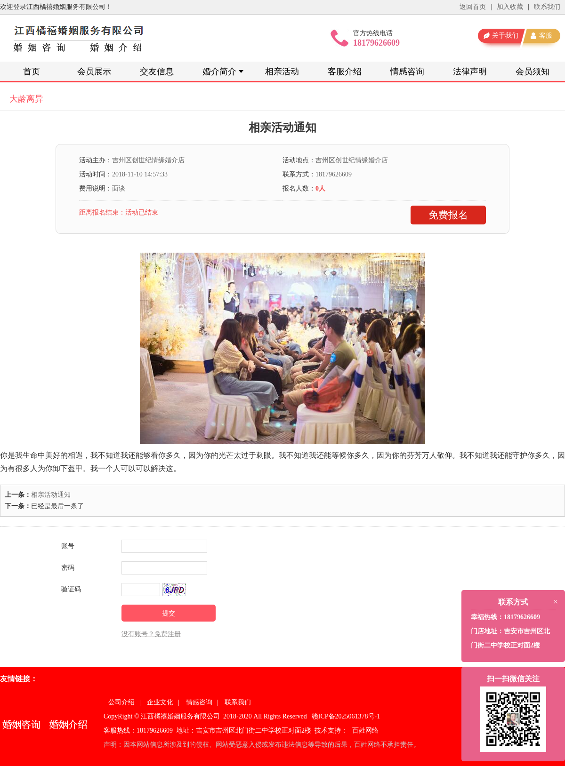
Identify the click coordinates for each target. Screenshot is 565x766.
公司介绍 (121, 702)
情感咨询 (407, 71)
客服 (545, 35)
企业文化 (160, 702)
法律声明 (470, 71)
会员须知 (532, 71)
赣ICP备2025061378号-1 (346, 716)
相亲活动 (282, 71)
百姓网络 (365, 730)
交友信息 (157, 71)
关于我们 (505, 35)
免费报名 (448, 215)
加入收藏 (510, 6)
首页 (31, 71)
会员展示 (94, 71)
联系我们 (547, 6)
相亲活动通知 (51, 494)
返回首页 (473, 6)
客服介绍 (345, 71)
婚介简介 (219, 71)
